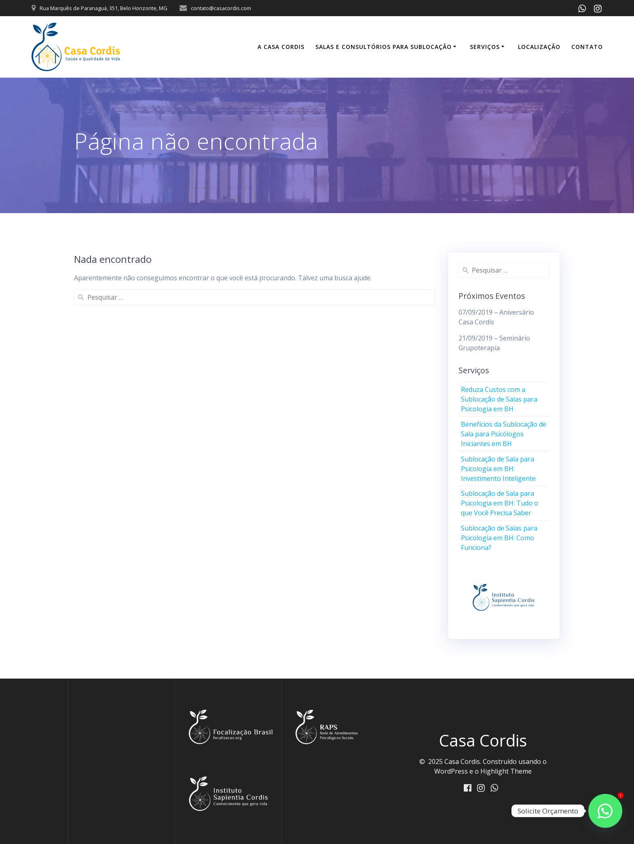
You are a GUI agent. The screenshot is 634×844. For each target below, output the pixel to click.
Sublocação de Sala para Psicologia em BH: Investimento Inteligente (498, 469)
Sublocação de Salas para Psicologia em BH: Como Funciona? (499, 538)
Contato (587, 47)
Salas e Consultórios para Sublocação (383, 47)
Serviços (485, 47)
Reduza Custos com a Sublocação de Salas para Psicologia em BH (499, 399)
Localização (539, 47)
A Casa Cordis (281, 47)
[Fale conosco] (605, 811)
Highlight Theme (506, 771)
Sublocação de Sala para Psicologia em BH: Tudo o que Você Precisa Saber (499, 503)
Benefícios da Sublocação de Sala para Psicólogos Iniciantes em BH (503, 434)
